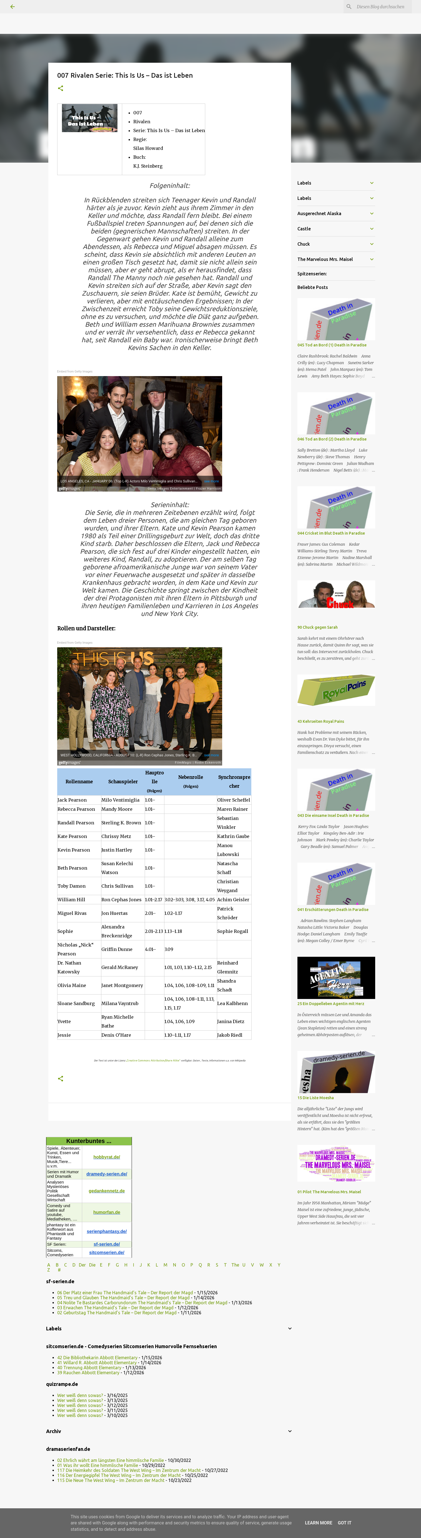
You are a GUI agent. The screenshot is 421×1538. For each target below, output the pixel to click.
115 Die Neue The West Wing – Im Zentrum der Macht (110, 1480)
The (235, 1264)
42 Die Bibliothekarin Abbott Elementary (97, 1357)
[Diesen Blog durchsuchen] (383, 6)
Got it (344, 1523)
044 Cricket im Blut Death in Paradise (331, 533)
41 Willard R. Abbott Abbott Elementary (97, 1362)
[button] (60, 88)
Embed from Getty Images (75, 371)
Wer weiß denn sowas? (80, 1395)
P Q (197, 1264)
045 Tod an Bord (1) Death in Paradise (332, 345)
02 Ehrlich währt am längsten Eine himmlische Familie (110, 1460)
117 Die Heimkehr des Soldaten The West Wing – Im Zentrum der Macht (129, 1470)
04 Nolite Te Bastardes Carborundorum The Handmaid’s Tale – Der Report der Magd (142, 1302)
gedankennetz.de (107, 1191)
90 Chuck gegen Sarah (317, 627)
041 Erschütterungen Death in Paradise (333, 909)
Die (92, 1264)
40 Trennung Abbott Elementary (89, 1367)
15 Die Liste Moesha (315, 1098)
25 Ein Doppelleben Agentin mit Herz (330, 1003)
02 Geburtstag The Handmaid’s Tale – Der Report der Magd (117, 1312)
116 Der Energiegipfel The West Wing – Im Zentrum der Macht (119, 1475)
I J (138, 1264)
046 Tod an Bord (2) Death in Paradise (332, 439)
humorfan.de (106, 1212)
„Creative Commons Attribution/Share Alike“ (153, 1060)
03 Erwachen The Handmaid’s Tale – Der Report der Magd (115, 1307)
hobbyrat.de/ (106, 1157)
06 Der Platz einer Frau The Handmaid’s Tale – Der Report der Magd (125, 1292)
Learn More (318, 1523)
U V (248, 1264)
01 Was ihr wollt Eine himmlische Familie (97, 1465)
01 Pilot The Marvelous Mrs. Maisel (329, 1192)
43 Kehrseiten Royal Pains (320, 721)
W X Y (271, 1264)
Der (82, 1264)
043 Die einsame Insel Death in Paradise (333, 815)
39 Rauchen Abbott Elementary (88, 1372)
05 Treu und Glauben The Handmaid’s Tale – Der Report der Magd (123, 1297)
